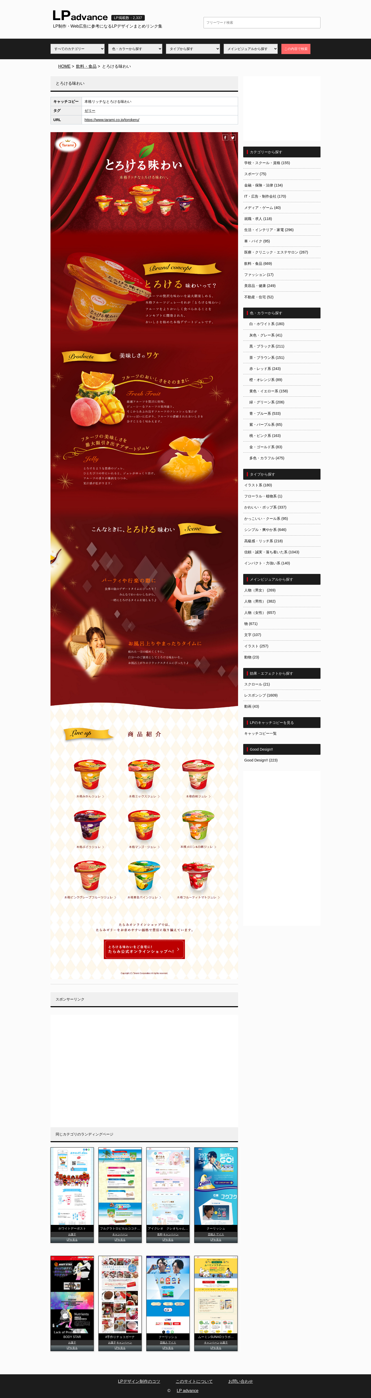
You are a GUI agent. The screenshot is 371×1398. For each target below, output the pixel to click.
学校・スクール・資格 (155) (267, 163)
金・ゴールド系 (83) (265, 447)
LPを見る (72, 1239)
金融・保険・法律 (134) (263, 185)
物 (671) (251, 624)
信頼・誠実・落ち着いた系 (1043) (271, 552)
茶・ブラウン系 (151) (266, 357)
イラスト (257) (256, 646)
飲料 (160, 1234)
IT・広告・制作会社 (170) (265, 196)
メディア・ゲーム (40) (262, 208)
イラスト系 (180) (258, 485)
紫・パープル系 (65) (265, 424)
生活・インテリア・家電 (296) (269, 230)
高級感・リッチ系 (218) (263, 541)
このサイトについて (194, 1381)
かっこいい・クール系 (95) (266, 518)
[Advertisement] (144, 1071)
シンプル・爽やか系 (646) (265, 530)
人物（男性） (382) (260, 601)
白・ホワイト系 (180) (266, 324)
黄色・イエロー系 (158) (268, 391)
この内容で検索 (296, 49)
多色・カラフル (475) (266, 458)
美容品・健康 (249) (260, 286)
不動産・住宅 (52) (259, 297)
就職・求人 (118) (258, 219)
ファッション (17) (259, 275)
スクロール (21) (257, 684)
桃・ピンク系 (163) (265, 436)
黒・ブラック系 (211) (266, 346)
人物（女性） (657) (260, 613)
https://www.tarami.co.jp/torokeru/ (112, 120)
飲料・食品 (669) (258, 263)
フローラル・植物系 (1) (263, 496)
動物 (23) (251, 657)
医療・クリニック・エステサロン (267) (276, 252)
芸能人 (212, 1234)
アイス (220, 1234)
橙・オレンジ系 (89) (265, 380)
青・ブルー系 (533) (265, 413)
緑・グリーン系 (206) (266, 402)
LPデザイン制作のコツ (139, 1381)
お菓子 (72, 1234)
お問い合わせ (240, 1381)
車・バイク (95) (257, 241)
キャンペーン (120, 1234)
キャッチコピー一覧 (260, 733)
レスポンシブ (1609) (261, 695)
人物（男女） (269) (260, 590)
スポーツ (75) (255, 174)
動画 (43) (251, 706)
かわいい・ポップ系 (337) (265, 507)
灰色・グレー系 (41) (265, 335)
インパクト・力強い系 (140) (267, 563)
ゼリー (90, 110)
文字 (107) (252, 635)
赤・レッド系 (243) (265, 369)
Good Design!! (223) (261, 760)
